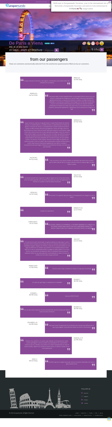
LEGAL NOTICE (76, 424)
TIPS (96, 421)
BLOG (101, 421)
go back (47, 43)
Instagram (85, 405)
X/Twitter (84, 408)
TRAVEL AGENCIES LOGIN (63, 424)
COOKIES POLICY (98, 424)
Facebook (84, 402)
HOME (77, 421)
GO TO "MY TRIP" (51, 1)
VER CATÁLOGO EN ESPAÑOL (37, 1)
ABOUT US (84, 421)
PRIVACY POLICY (87, 424)
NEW (48, 6)
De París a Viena (26, 43)
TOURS (91, 421)
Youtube (84, 412)
